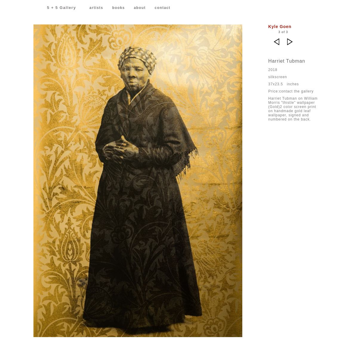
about (140, 8)
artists (96, 8)
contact (162, 8)
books (118, 8)
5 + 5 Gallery (61, 7)
